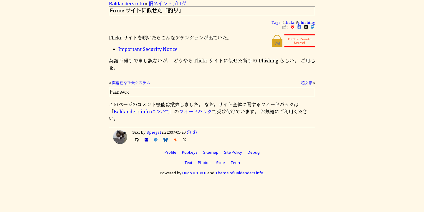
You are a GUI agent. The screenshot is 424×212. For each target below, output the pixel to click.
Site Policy (233, 152)
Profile (170, 152)
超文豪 (306, 82)
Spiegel (154, 132)
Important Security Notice (148, 49)
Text (188, 162)
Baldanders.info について (142, 111)
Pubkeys (190, 152)
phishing (306, 22)
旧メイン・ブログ (167, 3)
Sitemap (210, 152)
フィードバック (195, 111)
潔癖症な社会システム (131, 82)
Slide (220, 162)
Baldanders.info (126, 3)
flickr (289, 22)
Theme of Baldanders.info (239, 172)
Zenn (235, 162)
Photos (204, 162)
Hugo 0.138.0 (194, 172)
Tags (276, 22)
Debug (254, 152)
